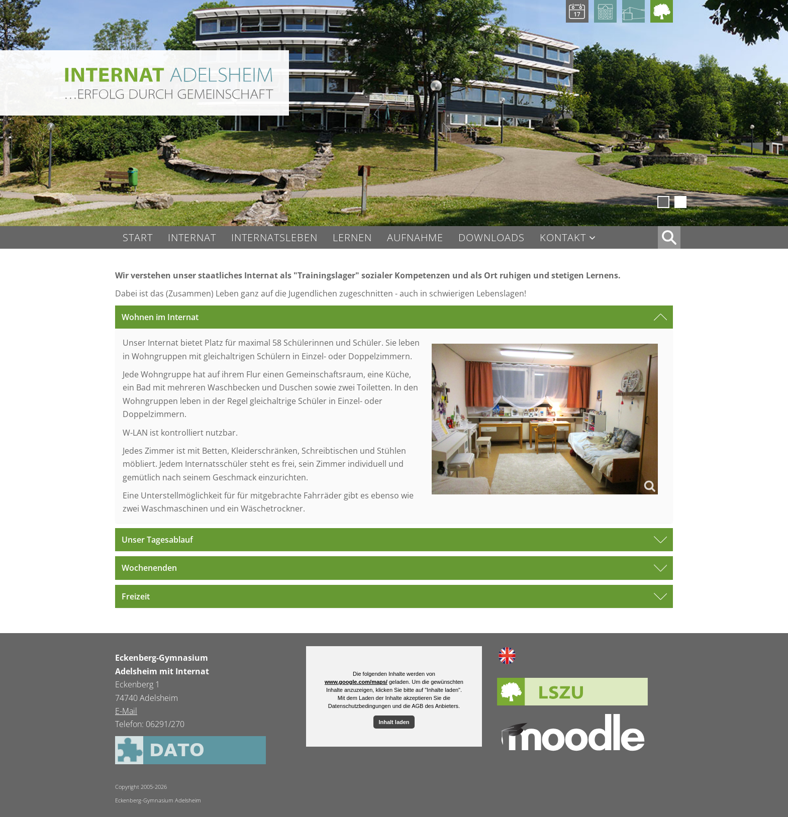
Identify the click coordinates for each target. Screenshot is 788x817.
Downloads (491, 238)
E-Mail (126, 711)
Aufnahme (415, 238)
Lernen (352, 238)
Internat (192, 238)
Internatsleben (274, 238)
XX (669, 237)
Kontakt (563, 238)
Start (138, 238)
